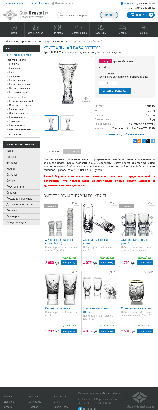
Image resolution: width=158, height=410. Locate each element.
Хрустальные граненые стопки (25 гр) (59, 241)
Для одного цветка (19, 113)
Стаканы (11, 174)
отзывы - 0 (72, 151)
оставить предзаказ (115, 90)
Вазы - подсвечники (20, 84)
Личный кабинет (64, 3)
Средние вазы (16, 109)
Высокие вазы (17, 117)
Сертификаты (61, 407)
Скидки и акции (16, 222)
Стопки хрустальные (57, 308)
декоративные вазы (20, 129)
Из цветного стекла (19, 88)
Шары (12, 72)
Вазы (8, 48)
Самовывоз (35, 401)
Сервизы (11, 192)
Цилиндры (14, 64)
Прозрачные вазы (18, 92)
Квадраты (14, 68)
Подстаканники (15, 186)
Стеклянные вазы (16, 60)
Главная (8, 396)
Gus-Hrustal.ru (112, 393)
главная (20, 41)
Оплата (8, 407)
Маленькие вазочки (20, 105)
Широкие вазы (17, 125)
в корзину (69, 262)
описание (54, 151)
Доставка (9, 401)
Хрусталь (33, 396)
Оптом (33, 3)
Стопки (10, 180)
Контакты (43, 3)
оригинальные (14, 134)
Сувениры (12, 216)
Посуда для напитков (19, 198)
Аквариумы (15, 76)
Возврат (33, 407)
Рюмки (10, 168)
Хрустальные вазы (19, 55)
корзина (144, 15)
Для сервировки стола (20, 204)
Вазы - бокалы (17, 80)
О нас (57, 401)
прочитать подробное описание (124, 134)
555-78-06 (145, 8)
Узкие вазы (15, 121)
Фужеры (11, 162)
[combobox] (81, 15)
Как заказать (61, 396)
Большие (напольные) (21, 101)
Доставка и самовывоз (15, 3)
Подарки (11, 210)
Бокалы (11, 156)
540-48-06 (144, 3)
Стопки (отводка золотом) (136, 308)
